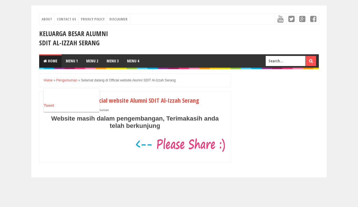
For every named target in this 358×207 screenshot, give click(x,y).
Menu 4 (133, 60)
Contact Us (66, 19)
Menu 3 (113, 60)
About (47, 19)
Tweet (49, 105)
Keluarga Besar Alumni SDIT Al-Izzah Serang (73, 38)
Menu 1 (72, 60)
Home (50, 60)
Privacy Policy (93, 19)
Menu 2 (92, 60)
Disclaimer (118, 19)
